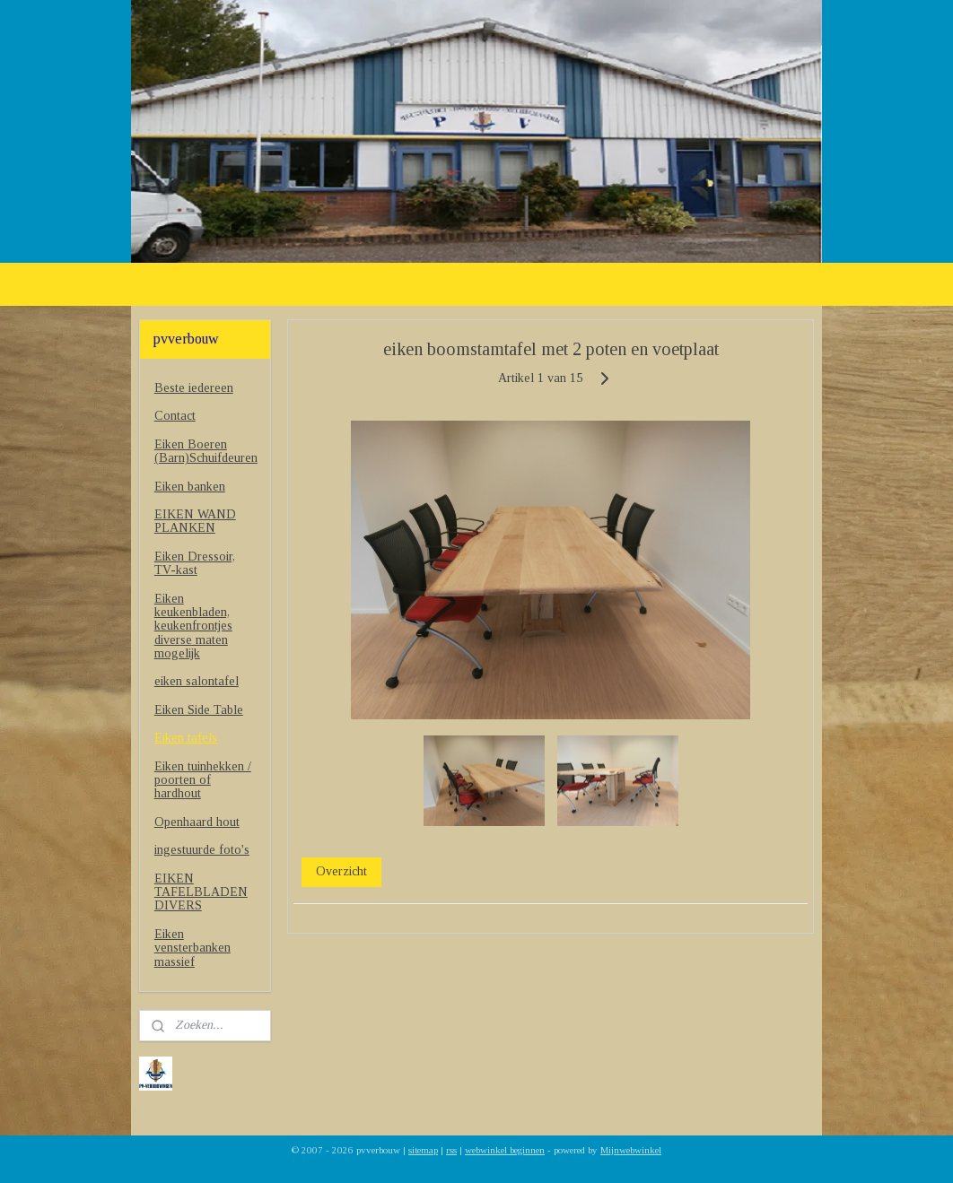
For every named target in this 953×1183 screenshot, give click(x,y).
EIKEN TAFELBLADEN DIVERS (201, 892)
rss (451, 1149)
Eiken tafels (185, 737)
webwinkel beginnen (505, 1149)
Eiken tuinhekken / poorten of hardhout (202, 780)
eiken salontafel (196, 681)
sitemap (423, 1149)
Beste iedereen (193, 388)
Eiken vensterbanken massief (192, 948)
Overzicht (341, 871)
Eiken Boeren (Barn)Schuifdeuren (206, 451)
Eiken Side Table (198, 710)
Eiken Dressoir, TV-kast (194, 563)
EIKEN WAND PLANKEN (195, 521)
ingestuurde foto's (201, 850)
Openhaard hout (197, 822)
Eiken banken (189, 486)
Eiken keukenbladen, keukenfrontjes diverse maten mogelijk (193, 626)
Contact (175, 415)
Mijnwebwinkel (630, 1149)
